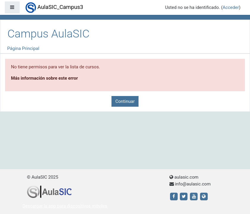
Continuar (125, 101)
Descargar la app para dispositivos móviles (65, 206)
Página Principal (23, 48)
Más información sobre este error (44, 78)
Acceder (231, 7)
